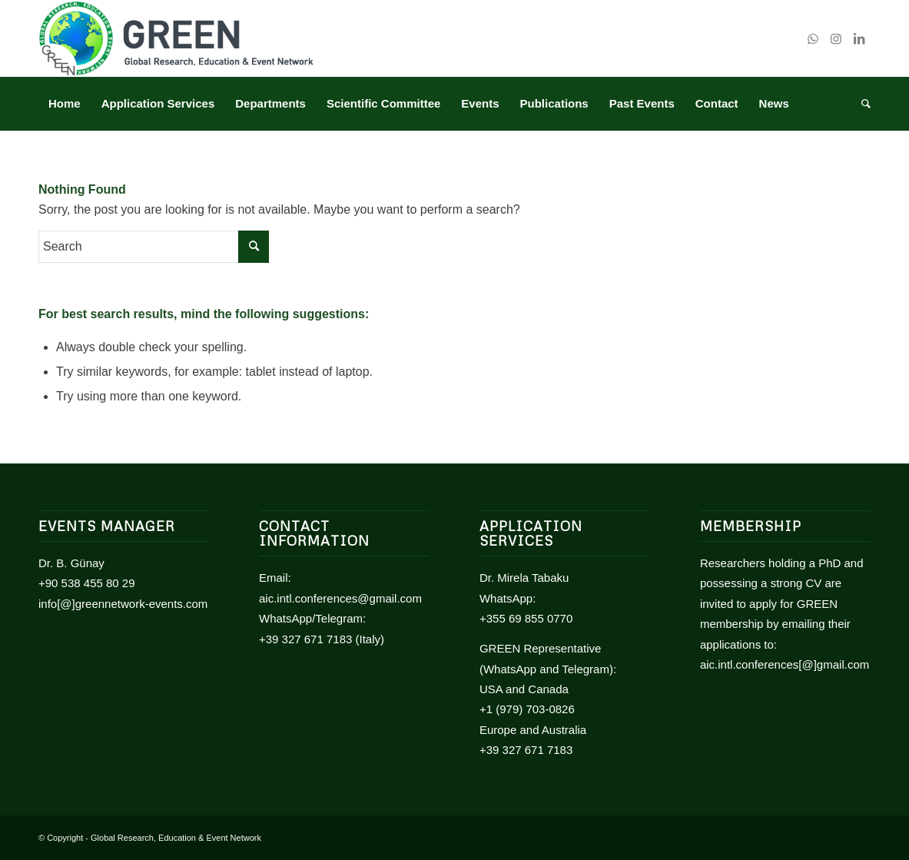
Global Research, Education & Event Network (176, 837)
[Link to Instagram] (836, 38)
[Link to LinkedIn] (859, 38)
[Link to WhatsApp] (812, 38)
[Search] (861, 104)
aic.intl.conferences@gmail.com (340, 598)
